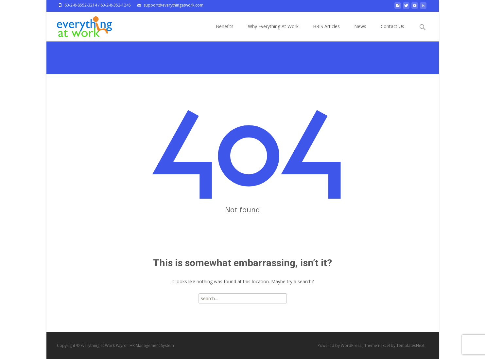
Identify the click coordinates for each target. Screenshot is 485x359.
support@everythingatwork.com (173, 5)
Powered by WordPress (340, 345)
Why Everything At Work (273, 32)
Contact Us (392, 32)
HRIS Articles (326, 32)
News (360, 32)
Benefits (225, 32)
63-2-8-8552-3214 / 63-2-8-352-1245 (97, 5)
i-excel (384, 345)
